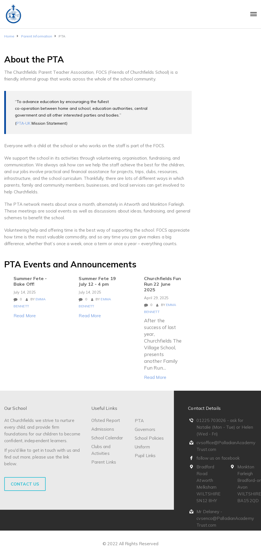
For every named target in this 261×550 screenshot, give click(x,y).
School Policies (149, 438)
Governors (145, 429)
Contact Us (25, 484)
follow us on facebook (218, 458)
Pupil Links (145, 455)
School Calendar (107, 438)
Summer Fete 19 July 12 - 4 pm (97, 281)
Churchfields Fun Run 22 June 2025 (162, 284)
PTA (139, 420)
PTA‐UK (24, 123)
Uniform (142, 447)
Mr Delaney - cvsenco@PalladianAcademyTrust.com (225, 518)
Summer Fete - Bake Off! (30, 281)
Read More (25, 315)
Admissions (102, 429)
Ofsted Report (105, 420)
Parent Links (103, 462)
